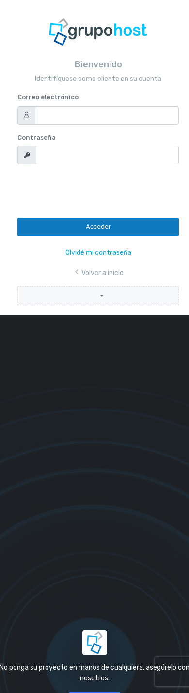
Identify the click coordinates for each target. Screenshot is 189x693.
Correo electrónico (48, 97)
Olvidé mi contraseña (98, 253)
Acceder (98, 226)
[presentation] (91, 191)
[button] (98, 295)
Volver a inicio (98, 273)
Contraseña (36, 137)
